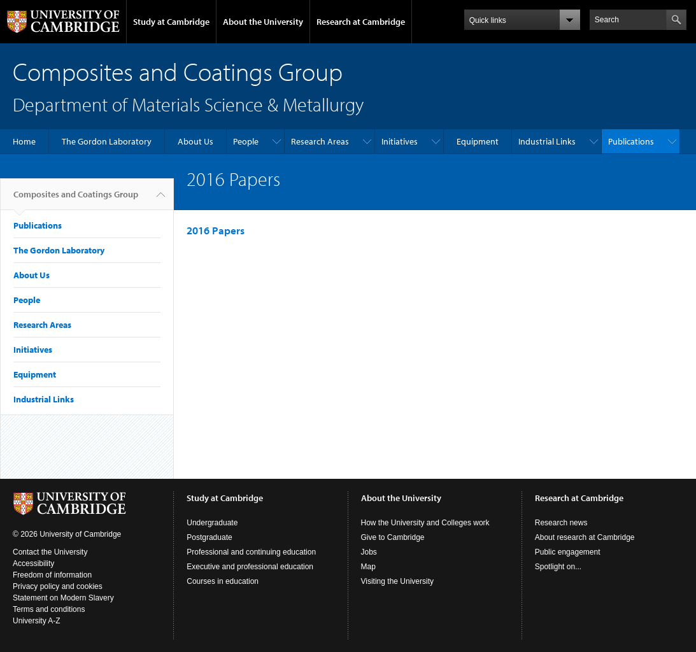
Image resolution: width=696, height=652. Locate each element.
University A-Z (36, 620)
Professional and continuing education (251, 552)
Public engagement (567, 552)
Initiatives (399, 141)
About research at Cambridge (585, 537)
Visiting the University (397, 581)
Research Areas (320, 141)
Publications (631, 141)
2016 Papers (216, 230)
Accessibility (33, 563)
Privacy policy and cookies (58, 586)
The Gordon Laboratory (107, 141)
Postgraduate (209, 537)
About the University (263, 21)
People (246, 141)
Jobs (369, 552)
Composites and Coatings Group (75, 199)
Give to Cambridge (393, 537)
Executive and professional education (250, 566)
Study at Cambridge (171, 21)
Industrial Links (547, 141)
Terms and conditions (49, 609)
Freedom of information (52, 574)
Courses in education (223, 581)
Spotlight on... (558, 566)
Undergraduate (212, 522)
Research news (561, 522)
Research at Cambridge (360, 21)
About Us (195, 141)
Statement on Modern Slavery (63, 597)
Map (368, 566)
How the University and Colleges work (425, 522)
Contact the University (50, 552)
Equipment (478, 141)
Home (24, 141)
